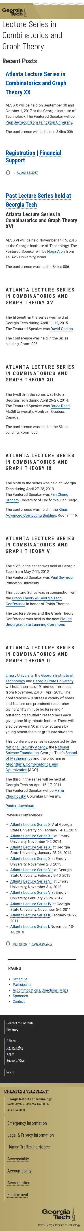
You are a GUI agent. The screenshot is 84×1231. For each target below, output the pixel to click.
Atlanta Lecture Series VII (31, 881)
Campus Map (14, 1047)
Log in (10, 1072)
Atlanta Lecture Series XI (31, 847)
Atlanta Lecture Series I (29, 926)
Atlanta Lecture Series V (30, 892)
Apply (10, 1054)
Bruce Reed (60, 406)
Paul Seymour (62, 577)
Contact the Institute (20, 1023)
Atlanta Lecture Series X (30, 858)
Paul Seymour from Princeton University (39, 122)
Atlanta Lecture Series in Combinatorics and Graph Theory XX (36, 83)
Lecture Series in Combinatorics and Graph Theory (32, 35)
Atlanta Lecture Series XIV (32, 824)
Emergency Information (27, 1123)
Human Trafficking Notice (28, 1147)
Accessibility (18, 1158)
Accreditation (18, 1182)
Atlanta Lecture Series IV (31, 904)
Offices (11, 1041)
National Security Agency (26, 747)
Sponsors (20, 996)
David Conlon (62, 328)
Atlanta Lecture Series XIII (31, 836)
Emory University (19, 675)
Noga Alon (56, 251)
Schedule (20, 979)
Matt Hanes (20, 943)
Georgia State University (53, 681)
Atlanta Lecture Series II (30, 915)
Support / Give (15, 1061)
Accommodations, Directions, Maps (40, 990)
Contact (19, 1001)
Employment (17, 1194)
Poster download (20, 805)
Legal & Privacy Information (30, 1135)
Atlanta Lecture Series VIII (31, 870)
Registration (20, 153)
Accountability (19, 1171)
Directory (12, 1030)
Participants (22, 985)
